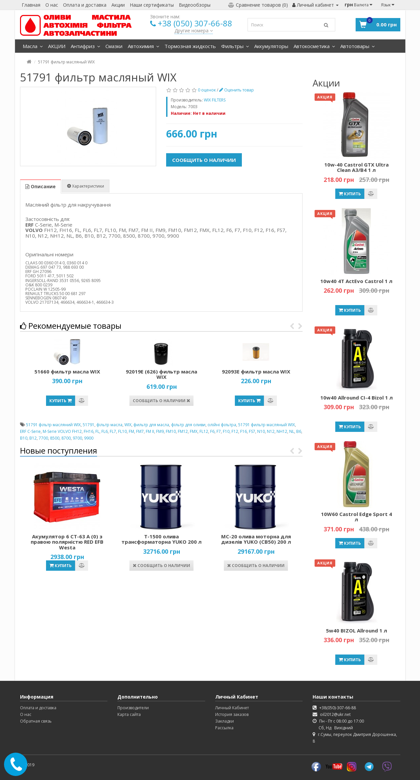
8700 (66, 438)
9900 (88, 438)
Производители (133, 708)
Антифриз (85, 46)
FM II (150, 431)
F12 (235, 431)
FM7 (140, 431)
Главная (31, 5)
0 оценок (207, 90)
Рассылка (224, 728)
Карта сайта (129, 714)
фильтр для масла (151, 425)
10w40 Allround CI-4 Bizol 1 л (356, 397)
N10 (261, 431)
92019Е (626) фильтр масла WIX (161, 374)
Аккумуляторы (271, 46)
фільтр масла (109, 425)
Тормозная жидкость (190, 46)
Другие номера (193, 30)
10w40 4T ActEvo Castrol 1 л (356, 281)
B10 (23, 438)
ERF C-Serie (30, 431)
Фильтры (235, 46)
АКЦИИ (56, 46)
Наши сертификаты (152, 5)
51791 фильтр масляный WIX (266, 425)
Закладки (224, 721)
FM (131, 431)
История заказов (232, 714)
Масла (33, 46)
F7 (219, 431)
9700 (77, 438)
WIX (127, 425)
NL (291, 431)
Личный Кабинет (232, 708)
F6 (212, 431)
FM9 (160, 431)
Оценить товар (236, 90)
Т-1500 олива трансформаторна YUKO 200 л (161, 539)
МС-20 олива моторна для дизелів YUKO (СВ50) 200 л (256, 539)
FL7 (113, 431)
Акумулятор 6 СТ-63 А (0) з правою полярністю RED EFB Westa (67, 542)
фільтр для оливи (188, 425)
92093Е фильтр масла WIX (256, 371)
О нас (51, 5)
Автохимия (143, 46)
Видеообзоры (195, 5)
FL (97, 431)
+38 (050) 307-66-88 (195, 23)
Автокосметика (314, 46)
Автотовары (357, 46)
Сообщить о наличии (204, 160)
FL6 (104, 431)
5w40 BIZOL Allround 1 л (356, 630)
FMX (193, 431)
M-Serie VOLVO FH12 (62, 431)
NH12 (282, 431)
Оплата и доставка (84, 5)
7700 (43, 438)
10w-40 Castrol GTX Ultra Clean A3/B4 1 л (356, 167)
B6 (298, 431)
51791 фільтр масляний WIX (53, 425)
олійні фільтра (221, 425)
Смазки (113, 46)
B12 (33, 438)
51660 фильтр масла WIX (67, 371)
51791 (88, 425)
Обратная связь (36, 721)
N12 (271, 431)
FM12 (183, 431)
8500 (54, 438)
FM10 (171, 431)
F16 (243, 431)
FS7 (252, 431)
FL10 (122, 431)
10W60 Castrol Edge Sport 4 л (356, 517)
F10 (226, 431)
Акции (118, 5)
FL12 (203, 431)
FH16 (88, 431)
